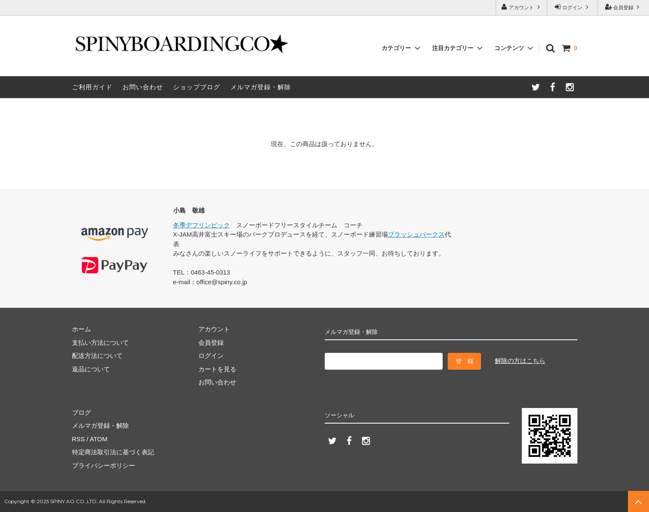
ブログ (81, 412)
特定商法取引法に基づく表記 (113, 452)
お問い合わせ (143, 87)
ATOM (98, 439)
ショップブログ (196, 87)
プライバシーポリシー (103, 465)
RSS (78, 439)
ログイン (572, 7)
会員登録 (623, 7)
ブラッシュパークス (416, 234)
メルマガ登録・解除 (260, 87)
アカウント (521, 7)
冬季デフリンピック (201, 225)
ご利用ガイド (92, 87)
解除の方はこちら (520, 360)
